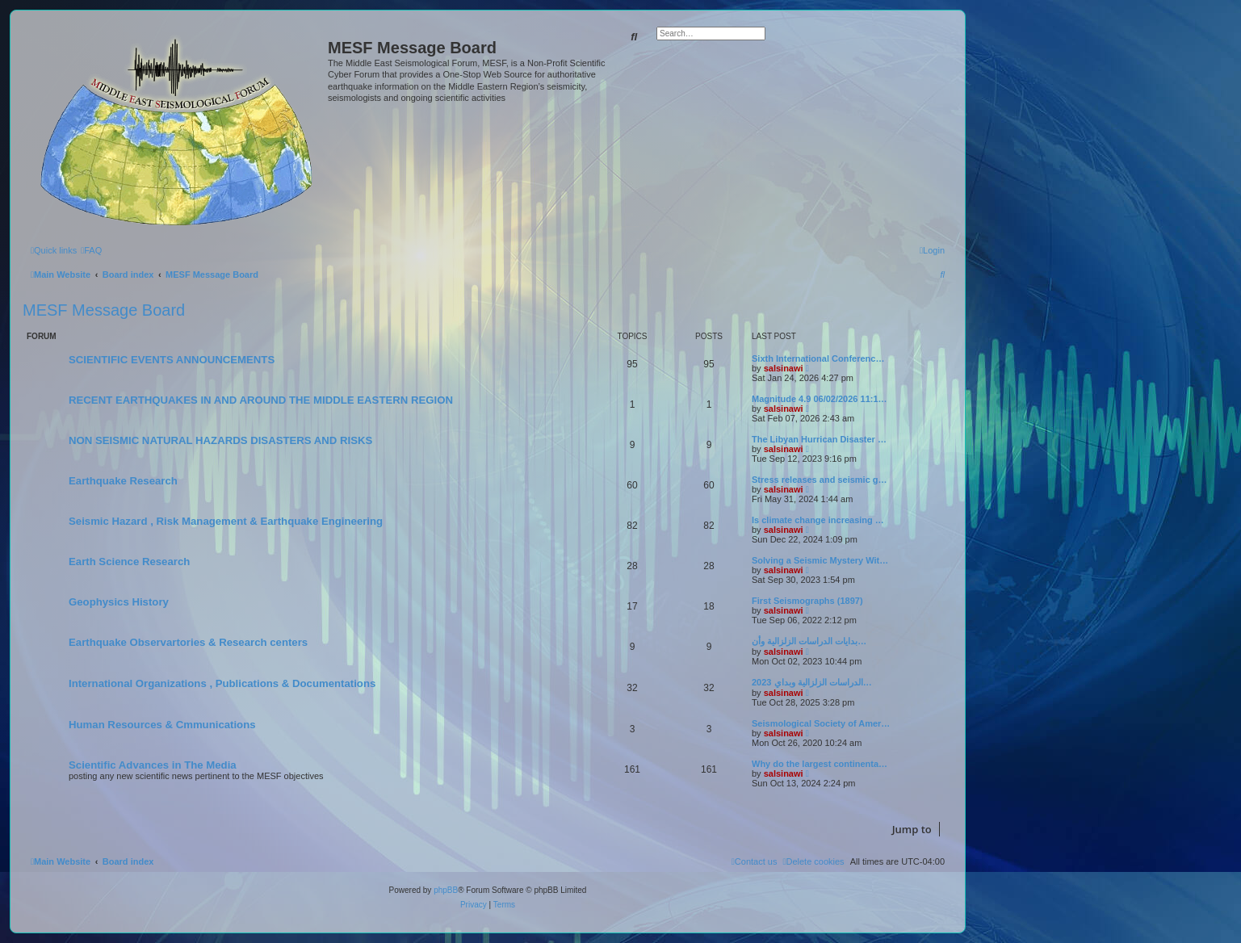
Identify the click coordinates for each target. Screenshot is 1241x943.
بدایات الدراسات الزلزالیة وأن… (809, 641)
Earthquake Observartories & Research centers (188, 642)
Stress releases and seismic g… (819, 479)
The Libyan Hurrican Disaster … (819, 439)
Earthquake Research (123, 481)
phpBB (446, 890)
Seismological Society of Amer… (821, 723)
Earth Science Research (129, 561)
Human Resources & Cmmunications (162, 725)
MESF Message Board (104, 310)
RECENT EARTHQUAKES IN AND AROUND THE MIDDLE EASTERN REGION (261, 400)
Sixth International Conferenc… (818, 358)
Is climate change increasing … (818, 520)
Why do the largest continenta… (819, 764)
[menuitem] (91, 250)
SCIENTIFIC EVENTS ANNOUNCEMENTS (172, 360)
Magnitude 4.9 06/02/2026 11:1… (819, 399)
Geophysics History (119, 602)
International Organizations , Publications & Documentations (222, 683)
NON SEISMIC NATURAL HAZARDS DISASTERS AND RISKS (220, 440)
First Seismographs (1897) (807, 601)
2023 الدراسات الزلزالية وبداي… (812, 682)
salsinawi (783, 368)
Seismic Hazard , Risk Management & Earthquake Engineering (226, 521)
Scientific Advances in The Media (153, 765)
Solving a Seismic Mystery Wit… (820, 560)
